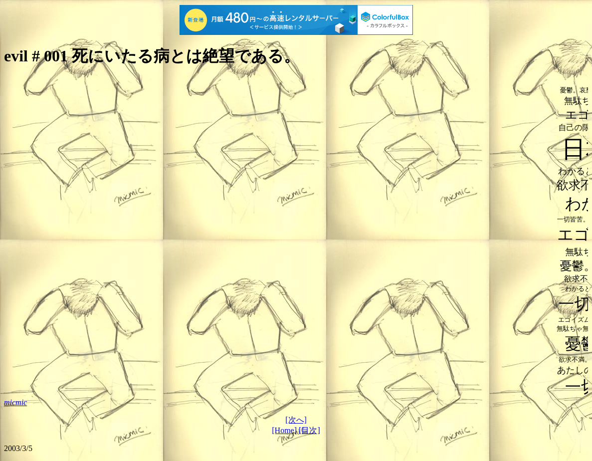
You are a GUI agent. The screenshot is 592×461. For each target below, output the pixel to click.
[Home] (284, 430)
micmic (15, 402)
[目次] (309, 430)
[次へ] (296, 420)
